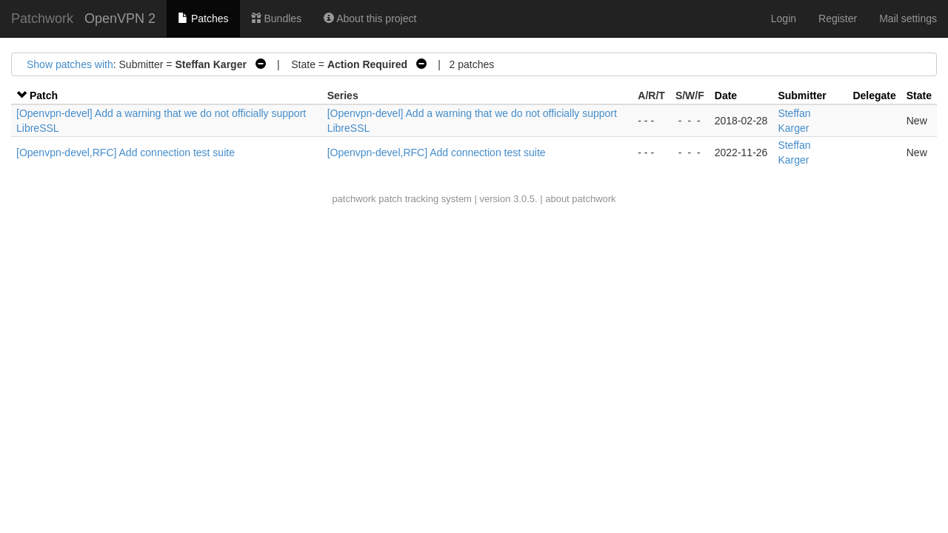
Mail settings (908, 18)
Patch (44, 95)
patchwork (353, 198)
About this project (370, 18)
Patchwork (42, 18)
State (919, 95)
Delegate (873, 95)
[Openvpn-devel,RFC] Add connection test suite (125, 152)
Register (837, 18)
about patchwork (580, 198)
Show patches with (70, 64)
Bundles (276, 18)
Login (783, 18)
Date (726, 95)
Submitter (802, 95)
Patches (203, 18)
